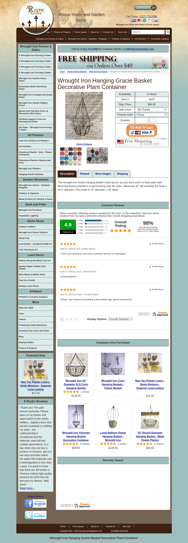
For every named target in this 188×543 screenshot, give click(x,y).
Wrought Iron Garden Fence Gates (32, 79)
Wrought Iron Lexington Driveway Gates (35, 95)
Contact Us (108, 32)
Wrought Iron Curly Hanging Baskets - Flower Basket (113, 384)
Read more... (27, 488)
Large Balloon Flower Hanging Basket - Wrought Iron (113, 436)
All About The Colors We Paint (34, 331)
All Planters (36, 135)
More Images (103, 173)
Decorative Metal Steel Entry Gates (33, 87)
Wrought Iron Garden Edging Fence (33, 104)
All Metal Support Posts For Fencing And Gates (32, 120)
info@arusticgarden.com (140, 49)
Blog (21, 336)
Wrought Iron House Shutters (33, 232)
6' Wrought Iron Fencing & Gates (35, 72)
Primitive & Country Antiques (33, 297)
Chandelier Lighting (159, 39)
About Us (94, 32)
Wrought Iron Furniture (30, 210)
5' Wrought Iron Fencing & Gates (35, 67)
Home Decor (35, 221)
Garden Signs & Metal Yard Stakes (32, 267)
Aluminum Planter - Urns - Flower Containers (35, 153)
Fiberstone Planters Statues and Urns (35, 161)
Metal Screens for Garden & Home (36, 199)
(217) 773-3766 (148, 16)
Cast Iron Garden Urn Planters (34, 140)
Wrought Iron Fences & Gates (50, 39)
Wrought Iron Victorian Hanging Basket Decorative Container (76, 436)
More (35, 302)
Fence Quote (80, 32)
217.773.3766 (90, 49)
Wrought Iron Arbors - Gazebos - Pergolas (87, 39)
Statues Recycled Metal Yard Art (35, 260)
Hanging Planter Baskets (31, 174)
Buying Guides (26, 342)
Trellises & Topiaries (120, 39)
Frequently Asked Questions (33, 325)
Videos (22, 319)
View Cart (122, 32)
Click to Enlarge (84, 118)
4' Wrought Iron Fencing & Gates (35, 61)
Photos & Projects (62, 32)
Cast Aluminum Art (28, 249)
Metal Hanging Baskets (98, 72)
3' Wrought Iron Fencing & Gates (35, 55)
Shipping (122, 173)
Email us (107, 531)
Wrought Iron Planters (30, 168)
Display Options (97, 319)
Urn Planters (140, 39)
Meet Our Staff (26, 308)
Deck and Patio (35, 204)
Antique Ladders (27, 226)
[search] (148, 32)
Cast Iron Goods (27, 280)
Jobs (21, 313)
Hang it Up (24, 238)
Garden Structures (35, 179)
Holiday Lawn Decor (29, 286)
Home (62, 72)
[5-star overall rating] (76, 392)
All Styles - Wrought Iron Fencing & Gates (35, 128)
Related (84, 173)
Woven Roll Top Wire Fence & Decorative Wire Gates (33, 112)
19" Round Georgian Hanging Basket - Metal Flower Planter (150, 436)
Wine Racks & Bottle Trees (32, 274)
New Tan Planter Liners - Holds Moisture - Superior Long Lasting (35, 386)
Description (67, 173)
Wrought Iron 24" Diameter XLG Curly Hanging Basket (76, 384)
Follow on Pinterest (36, 496)
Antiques (35, 291)
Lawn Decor (36, 255)
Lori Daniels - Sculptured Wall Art (35, 244)
